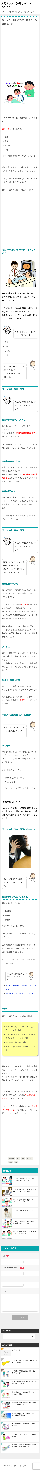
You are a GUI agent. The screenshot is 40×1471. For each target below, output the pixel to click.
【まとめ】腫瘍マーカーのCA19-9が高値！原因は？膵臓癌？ (24, 1361)
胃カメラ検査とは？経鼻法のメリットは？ (19, 993)
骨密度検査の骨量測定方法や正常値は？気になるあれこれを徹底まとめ (24, 1446)
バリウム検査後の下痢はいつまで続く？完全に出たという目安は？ (24, 1382)
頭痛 (16, 1162)
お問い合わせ (16, 1350)
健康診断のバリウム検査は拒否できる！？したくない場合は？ (24, 1393)
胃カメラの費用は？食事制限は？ (23, 1210)
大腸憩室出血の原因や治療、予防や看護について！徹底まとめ (24, 1403)
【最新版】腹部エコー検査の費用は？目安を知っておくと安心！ (24, 1222)
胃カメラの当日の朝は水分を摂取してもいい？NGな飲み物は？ (24, 1233)
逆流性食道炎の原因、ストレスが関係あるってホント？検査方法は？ (24, 1190)
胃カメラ (30, 1158)
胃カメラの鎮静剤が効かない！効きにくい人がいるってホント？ (24, 1179)
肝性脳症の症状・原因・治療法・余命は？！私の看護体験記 (23, 1414)
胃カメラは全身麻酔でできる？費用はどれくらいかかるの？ (24, 1201)
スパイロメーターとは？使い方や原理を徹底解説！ (24, 1435)
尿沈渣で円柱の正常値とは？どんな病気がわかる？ (24, 1424)
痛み (23, 1158)
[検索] (19, 1336)
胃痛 (10, 1162)
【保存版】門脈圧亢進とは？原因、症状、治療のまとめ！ (24, 1372)
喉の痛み (11, 1158)
